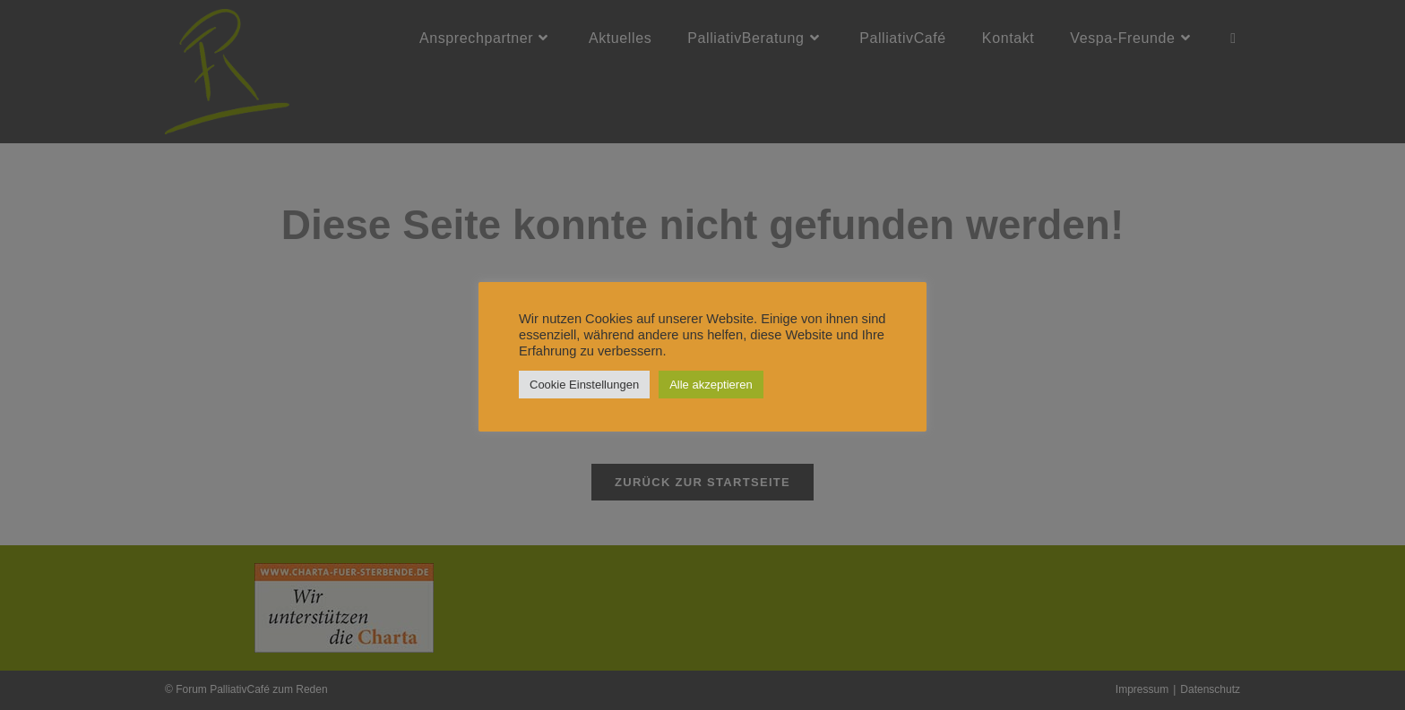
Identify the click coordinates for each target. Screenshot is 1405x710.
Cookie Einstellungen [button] (584, 384)
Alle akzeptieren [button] (711, 384)
